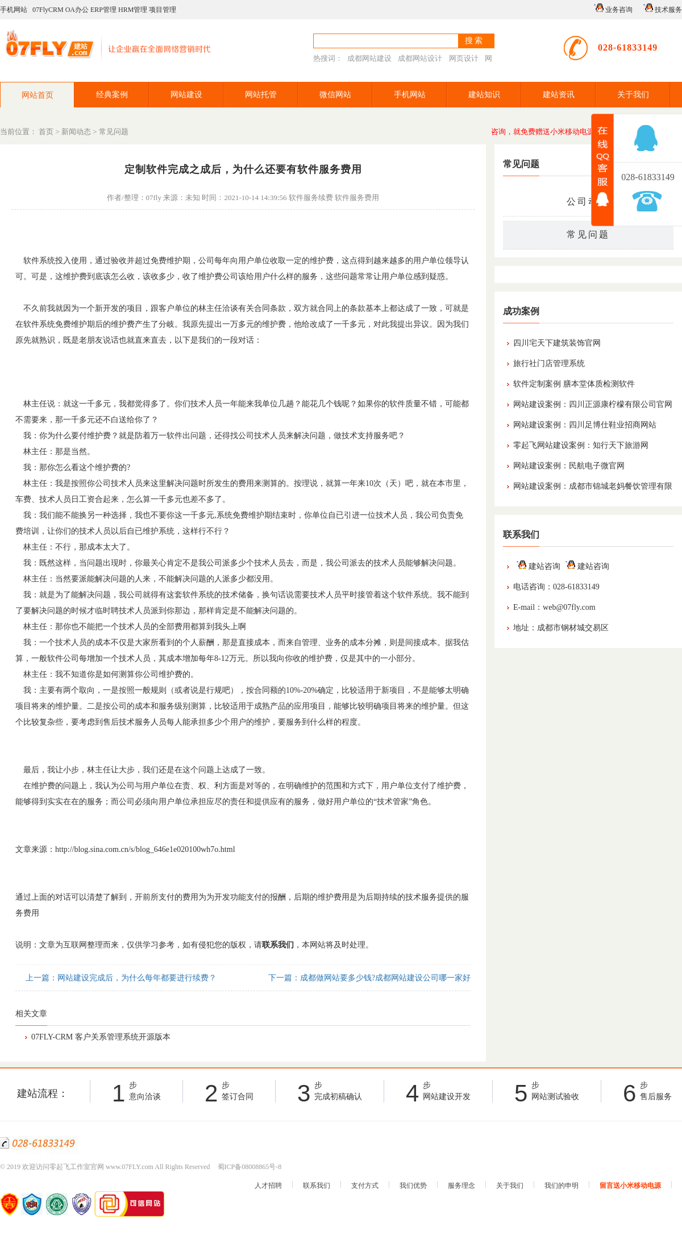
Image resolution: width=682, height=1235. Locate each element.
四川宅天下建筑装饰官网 (557, 343)
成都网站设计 (420, 58)
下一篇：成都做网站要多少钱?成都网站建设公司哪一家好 (368, 978)
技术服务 (661, 8)
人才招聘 (268, 1186)
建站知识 (484, 94)
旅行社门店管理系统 (549, 363)
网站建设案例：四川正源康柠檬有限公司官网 (592, 404)
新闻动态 (76, 131)
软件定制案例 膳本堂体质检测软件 (574, 384)
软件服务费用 (357, 197)
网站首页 (37, 95)
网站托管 (261, 94)
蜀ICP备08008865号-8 (250, 1167)
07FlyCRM (48, 10)
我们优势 (413, 1186)
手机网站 (13, 10)
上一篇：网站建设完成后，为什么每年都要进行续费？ (120, 978)
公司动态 (588, 201)
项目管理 (162, 10)
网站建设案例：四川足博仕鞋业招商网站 (584, 425)
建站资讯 (559, 94)
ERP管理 (103, 10)
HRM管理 (132, 10)
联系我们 (316, 1186)
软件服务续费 (311, 197)
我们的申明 (561, 1186)
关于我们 (633, 94)
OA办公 (77, 10)
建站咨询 (536, 566)
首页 (46, 131)
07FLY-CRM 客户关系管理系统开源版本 (100, 1037)
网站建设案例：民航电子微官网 (569, 465)
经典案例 (112, 94)
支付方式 (365, 1186)
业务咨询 (611, 8)
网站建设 (186, 94)
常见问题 (113, 131)
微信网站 (335, 94)
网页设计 (464, 58)
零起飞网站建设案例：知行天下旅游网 (580, 445)
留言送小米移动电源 (630, 1186)
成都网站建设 (369, 58)
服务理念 (461, 1186)
